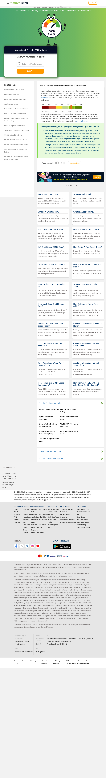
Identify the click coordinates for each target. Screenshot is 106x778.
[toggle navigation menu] (8, 3)
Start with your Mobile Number (30, 57)
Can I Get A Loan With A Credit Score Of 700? (51, 344)
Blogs (16, 509)
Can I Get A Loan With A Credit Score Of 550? (86, 364)
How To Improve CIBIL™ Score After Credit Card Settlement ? (86, 384)
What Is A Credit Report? (48, 212)
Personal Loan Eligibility (39, 514)
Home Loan (27, 517)
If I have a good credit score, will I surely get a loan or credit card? (9, 476)
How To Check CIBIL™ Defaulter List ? (51, 285)
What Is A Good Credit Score (13, 135)
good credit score (82, 121)
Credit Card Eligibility (38, 517)
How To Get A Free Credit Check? (87, 247)
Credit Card (27, 514)
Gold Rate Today (54, 517)
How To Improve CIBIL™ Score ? (87, 229)
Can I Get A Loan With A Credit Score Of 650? (86, 344)
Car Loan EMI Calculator (68, 522)
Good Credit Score (83, 522)
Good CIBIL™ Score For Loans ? (51, 264)
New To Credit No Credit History (15, 113)
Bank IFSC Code (53, 509)
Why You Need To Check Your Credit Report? (50, 325)
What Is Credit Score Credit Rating (16, 144)
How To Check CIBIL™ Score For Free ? (87, 265)
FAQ (15, 517)
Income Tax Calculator (67, 520)
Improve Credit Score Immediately (16, 109)
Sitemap (33, 661)
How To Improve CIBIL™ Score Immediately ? (51, 384)
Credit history (45, 98)
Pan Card (51, 514)
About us (17, 514)
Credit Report (81, 517)
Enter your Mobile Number (32, 64)
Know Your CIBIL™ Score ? (49, 194)
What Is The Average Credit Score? (85, 285)
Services (17, 661)
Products (25, 661)
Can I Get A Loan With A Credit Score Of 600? (51, 364)
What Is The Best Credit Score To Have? (87, 325)
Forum (16, 520)
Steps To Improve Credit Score (14, 126)
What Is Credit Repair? (82, 194)
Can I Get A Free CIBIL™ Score (14, 90)
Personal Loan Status (38, 525)
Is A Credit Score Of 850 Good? (51, 229)
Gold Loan (26, 525)
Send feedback (75, 163)
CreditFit (26, 532)
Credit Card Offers (83, 509)
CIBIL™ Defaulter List (11, 94)
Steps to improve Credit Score (49, 409)
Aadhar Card (52, 512)
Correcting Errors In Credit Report (15, 99)
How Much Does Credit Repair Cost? (51, 305)
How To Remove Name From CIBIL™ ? (85, 305)
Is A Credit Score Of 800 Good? (51, 247)
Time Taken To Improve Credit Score (16, 130)
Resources (17, 522)
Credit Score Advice (11, 104)
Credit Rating (81, 525)
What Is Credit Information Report (15, 140)
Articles (16, 512)
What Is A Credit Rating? (83, 212)
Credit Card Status (37, 532)
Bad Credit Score (82, 520)
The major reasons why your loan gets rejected (8, 484)
